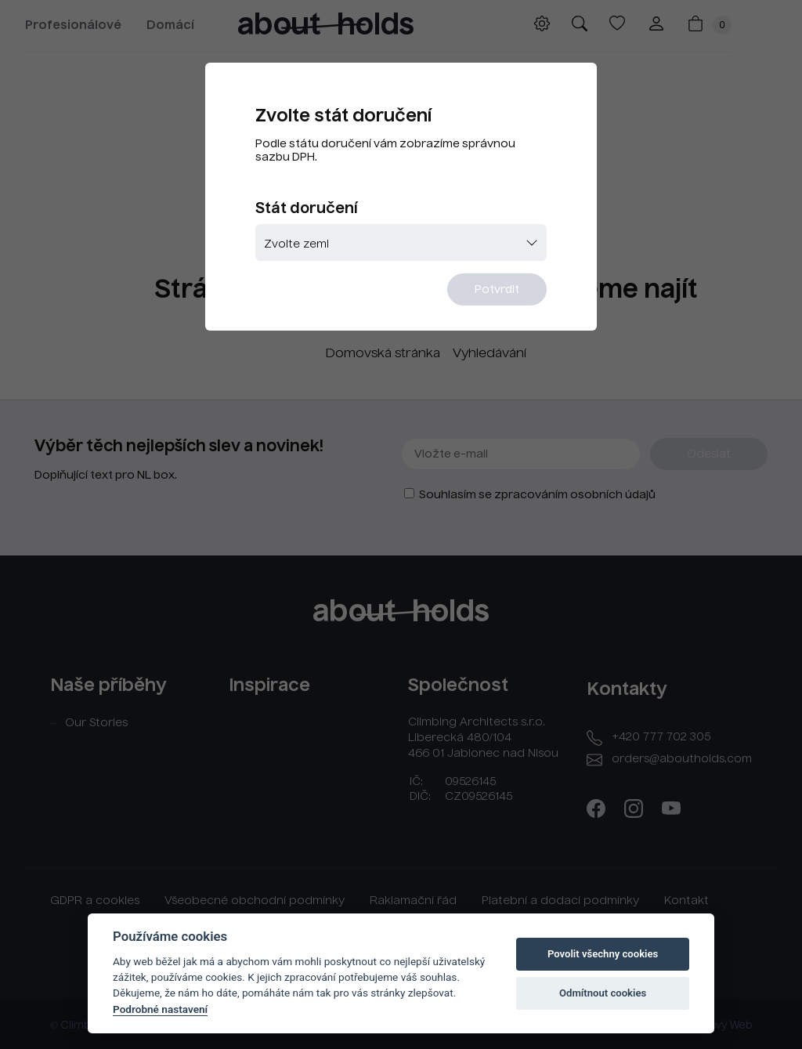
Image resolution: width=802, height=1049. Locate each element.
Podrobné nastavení (160, 1009)
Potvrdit (497, 289)
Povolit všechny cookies (602, 954)
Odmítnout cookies (602, 993)
